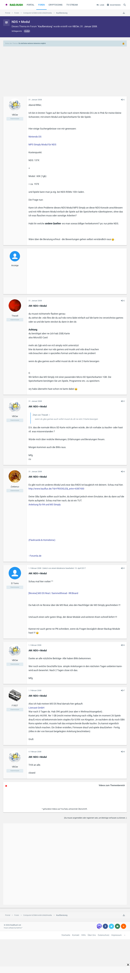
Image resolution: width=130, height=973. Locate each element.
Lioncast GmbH (36, 707)
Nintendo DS (35, 136)
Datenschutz (103, 935)
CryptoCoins (55, 5)
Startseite (65, 935)
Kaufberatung (45, 26)
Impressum (116, 935)
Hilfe (83, 935)
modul (26, 31)
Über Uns (92, 935)
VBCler (75, 26)
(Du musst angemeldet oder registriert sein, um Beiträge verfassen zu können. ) (95, 818)
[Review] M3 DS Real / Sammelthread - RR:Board (53, 593)
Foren (41, 5)
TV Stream (72, 5)
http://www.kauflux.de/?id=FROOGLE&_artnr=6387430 (56, 488)
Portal (30, 5)
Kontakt (75, 935)
